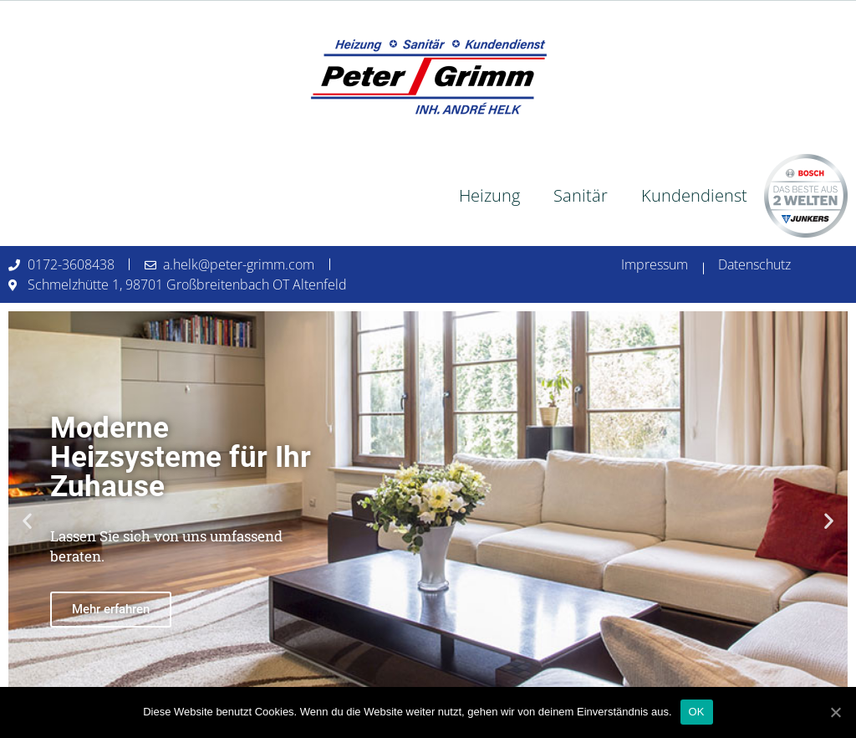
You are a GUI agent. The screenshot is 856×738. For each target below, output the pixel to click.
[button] (27, 520)
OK (697, 711)
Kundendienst (694, 195)
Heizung (489, 195)
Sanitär (580, 195)
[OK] (835, 712)
